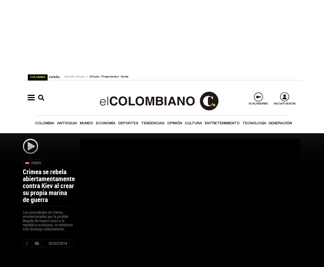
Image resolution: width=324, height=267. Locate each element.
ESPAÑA (54, 77)
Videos (36, 163)
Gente (125, 77)
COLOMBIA (38, 77)
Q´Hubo (94, 77)
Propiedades (110, 77)
